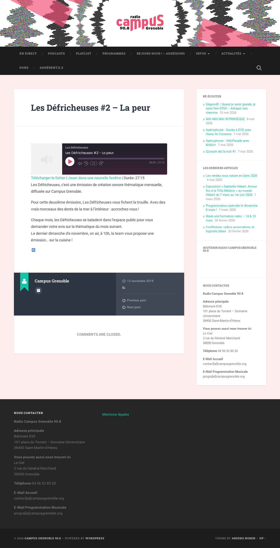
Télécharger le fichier (48, 178)
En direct (28, 53)
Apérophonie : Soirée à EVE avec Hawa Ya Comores (228, 132)
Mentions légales (115, 414)
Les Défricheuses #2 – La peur (90, 107)
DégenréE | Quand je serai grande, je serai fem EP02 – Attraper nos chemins (230, 108)
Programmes (114, 53)
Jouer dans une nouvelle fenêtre (94, 178)
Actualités (231, 53)
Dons (24, 68)
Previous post (136, 300)
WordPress (94, 538)
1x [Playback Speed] (93, 163)
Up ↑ (262, 538)
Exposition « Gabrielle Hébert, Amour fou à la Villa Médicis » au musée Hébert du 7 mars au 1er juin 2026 (231, 191)
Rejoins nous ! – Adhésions (161, 53)
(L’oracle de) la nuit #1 (221, 151)
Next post (134, 307)
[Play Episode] (69, 161)
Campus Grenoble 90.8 (43, 538)
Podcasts (56, 53)
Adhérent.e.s (51, 68)
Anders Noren (243, 538)
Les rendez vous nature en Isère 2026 (231, 176)
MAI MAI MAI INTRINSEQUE (225, 119)
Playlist (83, 53)
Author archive (38, 290)
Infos (201, 53)
